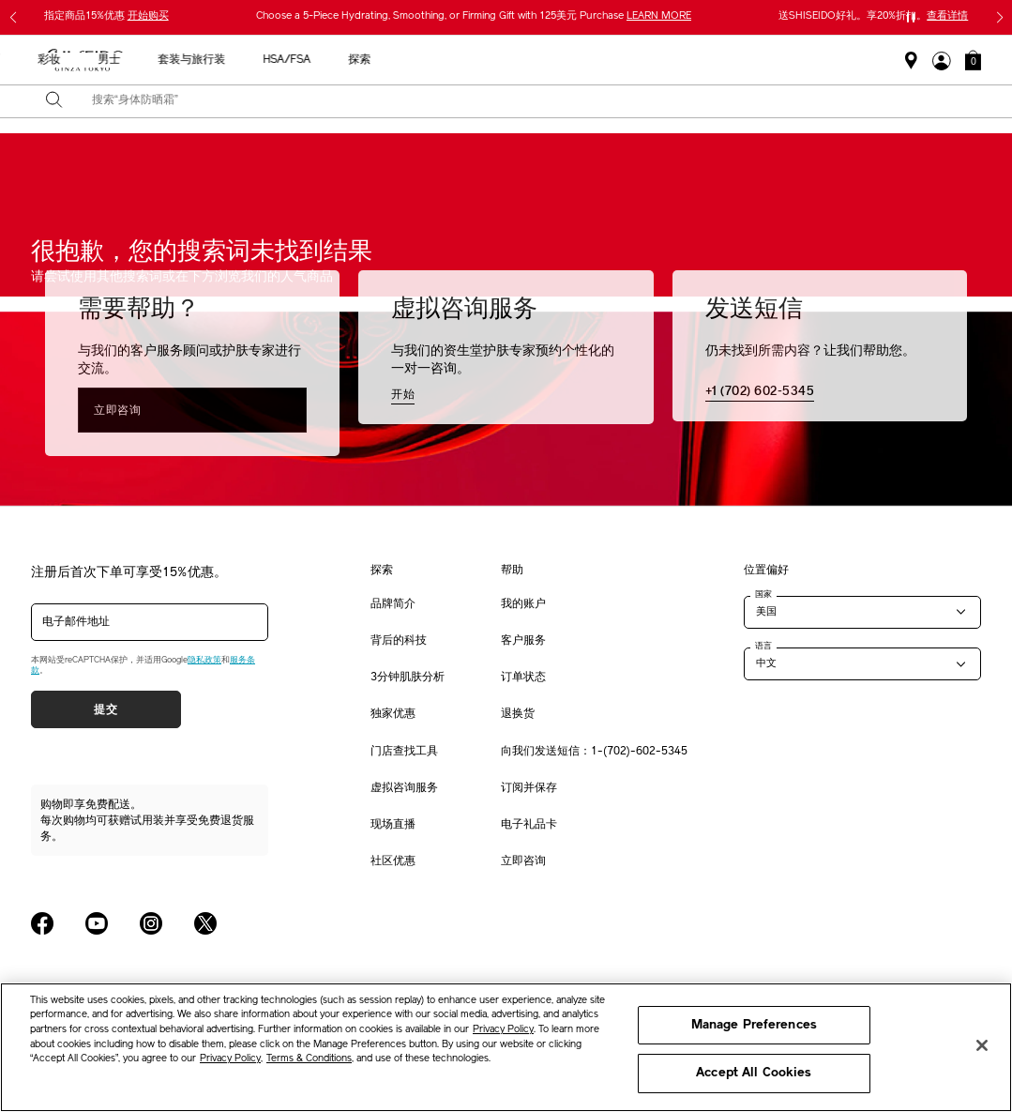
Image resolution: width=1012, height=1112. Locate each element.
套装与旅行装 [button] (711, 60)
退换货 (518, 714)
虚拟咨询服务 (404, 788)
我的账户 (523, 604)
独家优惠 (392, 714)
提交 (105, 709)
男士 (628, 60)
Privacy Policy (503, 1030)
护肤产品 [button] (437, 60)
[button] (973, 60)
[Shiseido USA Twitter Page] (205, 923)
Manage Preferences (754, 1025)
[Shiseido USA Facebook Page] (42, 923)
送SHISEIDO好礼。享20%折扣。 (873, 16)
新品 (366, 60)
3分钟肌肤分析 (407, 677)
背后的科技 (398, 641)
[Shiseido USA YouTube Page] (96, 923)
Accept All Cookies (753, 1073)
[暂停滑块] (910, 17)
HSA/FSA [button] (806, 60)
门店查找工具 (404, 751)
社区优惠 (392, 861)
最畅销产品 (289, 60)
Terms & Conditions (309, 1059)
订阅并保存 (529, 788)
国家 (763, 594)
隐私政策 (204, 660)
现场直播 (392, 824)
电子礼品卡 (529, 824)
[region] (506, 1047)
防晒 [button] (508, 60)
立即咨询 (117, 410)
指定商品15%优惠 (106, 16)
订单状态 (523, 677)
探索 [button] (879, 60)
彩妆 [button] (568, 60)
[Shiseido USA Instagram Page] (151, 923)
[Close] (982, 1045)
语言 (763, 645)
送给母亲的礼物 (183, 60)
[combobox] (522, 101)
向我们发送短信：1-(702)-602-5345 (594, 751)
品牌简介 (392, 604)
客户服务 (523, 641)
